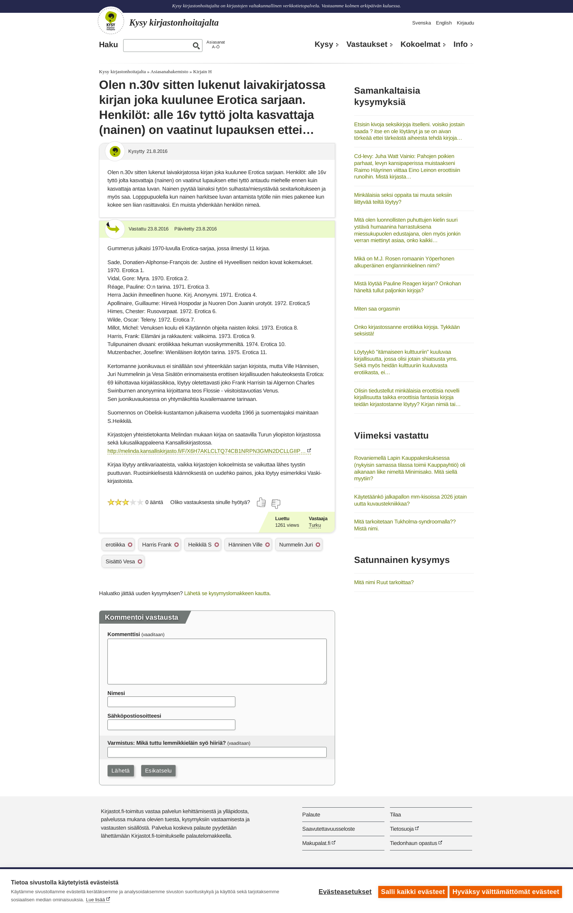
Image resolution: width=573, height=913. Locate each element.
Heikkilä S (200, 544)
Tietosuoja (402, 829)
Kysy (324, 44)
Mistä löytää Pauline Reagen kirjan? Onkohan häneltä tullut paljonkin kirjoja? (407, 286)
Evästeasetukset (343, 891)
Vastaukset (366, 44)
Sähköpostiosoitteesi (134, 716)
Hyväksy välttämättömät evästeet (505, 891)
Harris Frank (156, 544)
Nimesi (116, 693)
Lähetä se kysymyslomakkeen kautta (226, 593)
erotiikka (115, 544)
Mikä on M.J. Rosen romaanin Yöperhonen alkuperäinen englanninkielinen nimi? (404, 261)
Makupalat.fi (316, 843)
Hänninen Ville (245, 544)
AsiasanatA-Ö (215, 44)
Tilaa (395, 814)
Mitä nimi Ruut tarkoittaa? (384, 582)
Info (461, 44)
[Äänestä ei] (275, 504)
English (444, 23)
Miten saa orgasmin (377, 308)
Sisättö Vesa (120, 561)
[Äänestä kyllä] (261, 502)
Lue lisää (95, 899)
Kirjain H (202, 71)
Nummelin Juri (296, 544)
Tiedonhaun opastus (413, 843)
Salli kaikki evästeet (411, 891)
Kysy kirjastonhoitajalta (122, 71)
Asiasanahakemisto (169, 71)
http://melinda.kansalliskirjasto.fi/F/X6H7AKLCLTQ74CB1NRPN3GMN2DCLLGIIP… (206, 451)
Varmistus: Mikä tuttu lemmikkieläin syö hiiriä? (166, 743)
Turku (315, 525)
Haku (108, 44)
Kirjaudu (465, 23)
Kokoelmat (420, 44)
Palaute (311, 814)
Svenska (421, 23)
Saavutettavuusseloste (328, 829)
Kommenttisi (123, 634)
